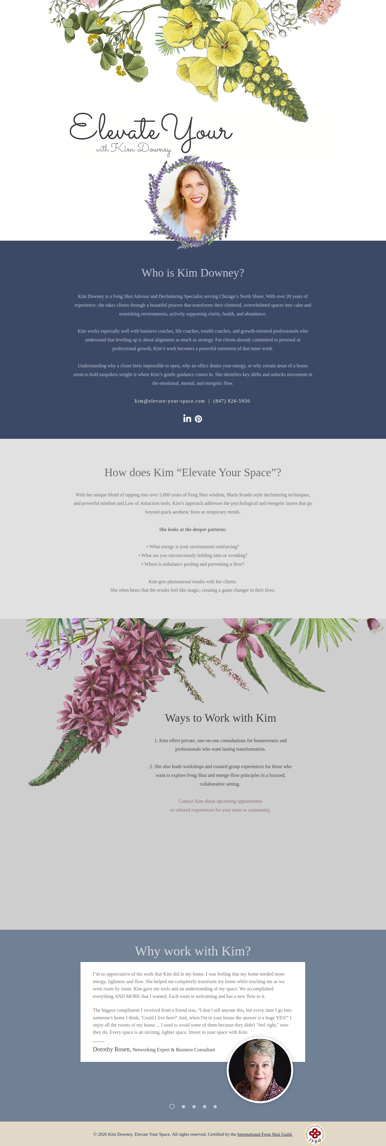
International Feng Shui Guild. (265, 1134)
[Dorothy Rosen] (172, 1106)
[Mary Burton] (204, 1106)
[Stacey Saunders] (183, 1106)
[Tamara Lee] (194, 1106)
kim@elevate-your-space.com (170, 401)
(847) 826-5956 (232, 401)
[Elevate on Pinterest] (198, 419)
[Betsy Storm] (215, 1106)
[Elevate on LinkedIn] (187, 419)
